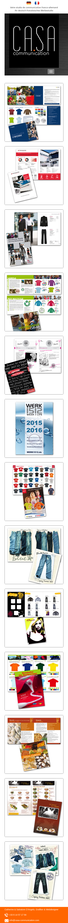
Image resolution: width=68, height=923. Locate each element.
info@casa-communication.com (24, 920)
